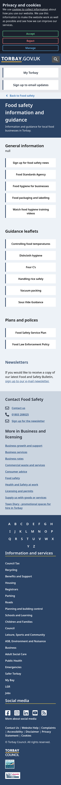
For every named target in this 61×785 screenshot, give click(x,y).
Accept (30, 34)
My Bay (9, 680)
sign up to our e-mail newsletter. (27, 381)
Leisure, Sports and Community (25, 634)
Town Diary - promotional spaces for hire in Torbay (28, 506)
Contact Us (12, 728)
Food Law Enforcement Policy (30, 344)
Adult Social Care (16, 654)
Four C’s (31, 267)
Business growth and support (23, 445)
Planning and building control (24, 609)
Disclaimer (32, 731)
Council (10, 628)
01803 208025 (20, 414)
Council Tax (12, 563)
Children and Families (19, 622)
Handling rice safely (30, 279)
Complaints (48, 728)
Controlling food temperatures (30, 244)
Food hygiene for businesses (31, 186)
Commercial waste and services (25, 465)
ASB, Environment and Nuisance (25, 641)
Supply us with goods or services (25, 497)
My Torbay (30, 73)
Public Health (13, 660)
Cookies (26, 735)
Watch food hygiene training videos (31, 211)
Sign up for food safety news (31, 163)
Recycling (11, 570)
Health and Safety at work (21, 484)
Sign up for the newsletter (28, 421)
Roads (9, 602)
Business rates (14, 458)
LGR (7, 686)
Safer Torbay (13, 673)
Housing (10, 583)
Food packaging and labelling (30, 198)
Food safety (12, 478)
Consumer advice (16, 471)
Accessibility (15, 731)
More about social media (20, 718)
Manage (33, 48)
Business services (16, 452)
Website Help (30, 728)
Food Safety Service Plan (30, 332)
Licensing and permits (19, 491)
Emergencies (13, 667)
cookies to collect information (30, 9)
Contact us (18, 408)
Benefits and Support (18, 576)
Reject (30, 41)
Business (10, 647)
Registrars (11, 589)
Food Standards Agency (31, 174)
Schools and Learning (18, 615)
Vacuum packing (30, 290)
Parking (10, 596)
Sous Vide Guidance (30, 302)
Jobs (8, 693)
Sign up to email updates (30, 85)
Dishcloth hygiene (30, 255)
